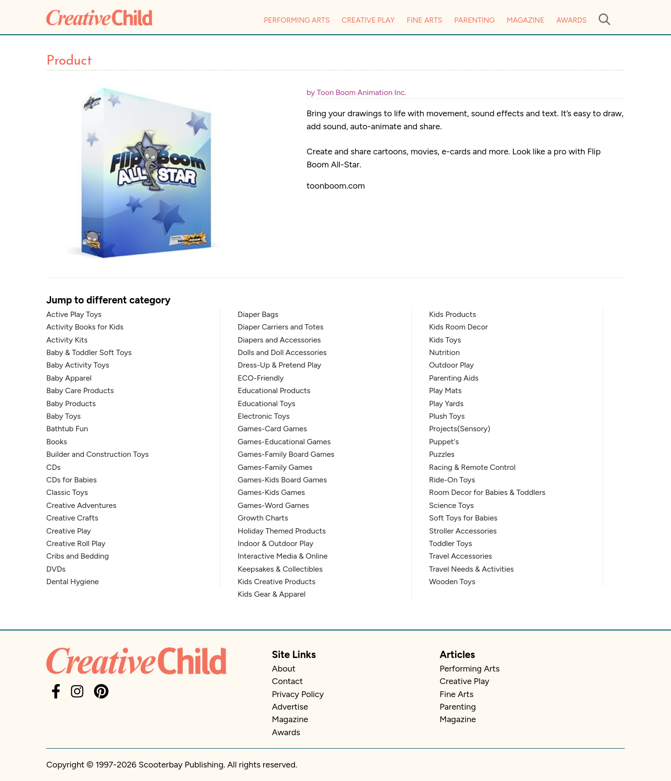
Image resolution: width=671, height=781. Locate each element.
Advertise (290, 706)
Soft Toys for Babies (463, 517)
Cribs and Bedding (77, 556)
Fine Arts (424, 20)
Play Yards (446, 403)
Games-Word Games (273, 505)
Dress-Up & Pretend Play (279, 365)
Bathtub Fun (67, 428)
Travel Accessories (460, 556)
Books (56, 441)
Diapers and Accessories (279, 339)
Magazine (525, 20)
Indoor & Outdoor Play (275, 543)
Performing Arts (297, 20)
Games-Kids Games (271, 492)
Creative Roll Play (76, 543)
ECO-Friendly (261, 378)
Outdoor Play (451, 365)
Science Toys (451, 505)
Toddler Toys (450, 543)
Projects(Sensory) (459, 428)
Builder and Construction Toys (97, 454)
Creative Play (368, 20)
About (283, 668)
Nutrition (444, 352)
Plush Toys (447, 416)
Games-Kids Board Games (282, 479)
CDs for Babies (71, 479)
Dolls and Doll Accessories (282, 352)
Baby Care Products (80, 390)
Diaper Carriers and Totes (280, 326)
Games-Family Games (275, 467)
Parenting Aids (454, 378)
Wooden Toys (452, 581)
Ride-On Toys (452, 479)
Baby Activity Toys (77, 365)
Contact (287, 681)
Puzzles (442, 454)
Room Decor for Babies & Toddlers (487, 492)
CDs (53, 467)
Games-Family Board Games (286, 454)
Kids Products (452, 314)
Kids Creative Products (276, 581)
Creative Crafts (72, 517)
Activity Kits (67, 339)
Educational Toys (266, 403)
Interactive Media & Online (283, 556)
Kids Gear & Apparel (272, 594)
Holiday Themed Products (282, 530)
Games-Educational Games (284, 441)
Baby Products (71, 403)
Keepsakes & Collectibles (280, 569)
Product (69, 61)
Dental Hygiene (72, 581)
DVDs (56, 569)
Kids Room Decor (458, 326)
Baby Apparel (69, 378)
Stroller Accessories (463, 530)
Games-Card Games (272, 428)
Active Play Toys (74, 314)
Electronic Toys (264, 416)
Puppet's (444, 441)
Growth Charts (263, 517)
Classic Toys (67, 492)
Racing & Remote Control (472, 467)
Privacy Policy (298, 694)
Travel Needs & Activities (471, 569)
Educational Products (274, 390)
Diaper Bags (258, 314)
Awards (571, 20)
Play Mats (445, 390)
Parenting (474, 20)
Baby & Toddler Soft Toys (89, 352)
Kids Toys (445, 339)
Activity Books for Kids (84, 326)
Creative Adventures (81, 505)
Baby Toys (63, 416)
